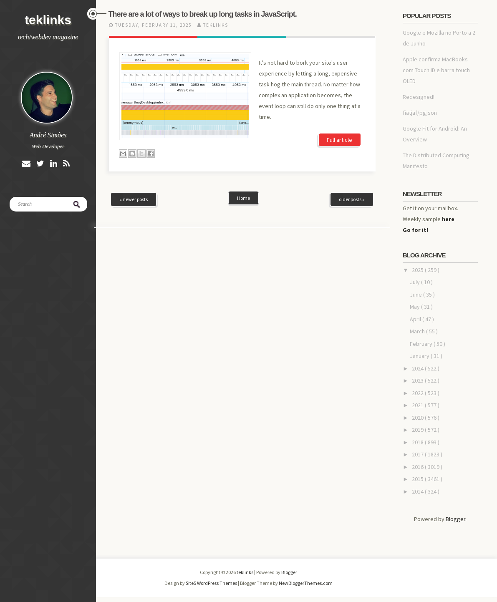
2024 (418, 368)
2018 (418, 442)
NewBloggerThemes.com (306, 583)
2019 (418, 429)
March (418, 331)
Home (243, 198)
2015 (418, 479)
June (416, 294)
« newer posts (133, 199)
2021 (418, 405)
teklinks (48, 20)
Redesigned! (418, 97)
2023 (418, 380)
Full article (339, 140)
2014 (418, 491)
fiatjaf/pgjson (420, 112)
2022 (418, 393)
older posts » (352, 199)
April (416, 319)
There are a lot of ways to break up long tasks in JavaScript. (202, 14)
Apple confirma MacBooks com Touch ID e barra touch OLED (436, 70)
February (422, 344)
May (415, 306)
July (415, 282)
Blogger (455, 519)
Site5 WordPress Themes (212, 583)
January (420, 356)
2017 (418, 454)
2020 (418, 417)
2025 (418, 270)
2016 (418, 467)
